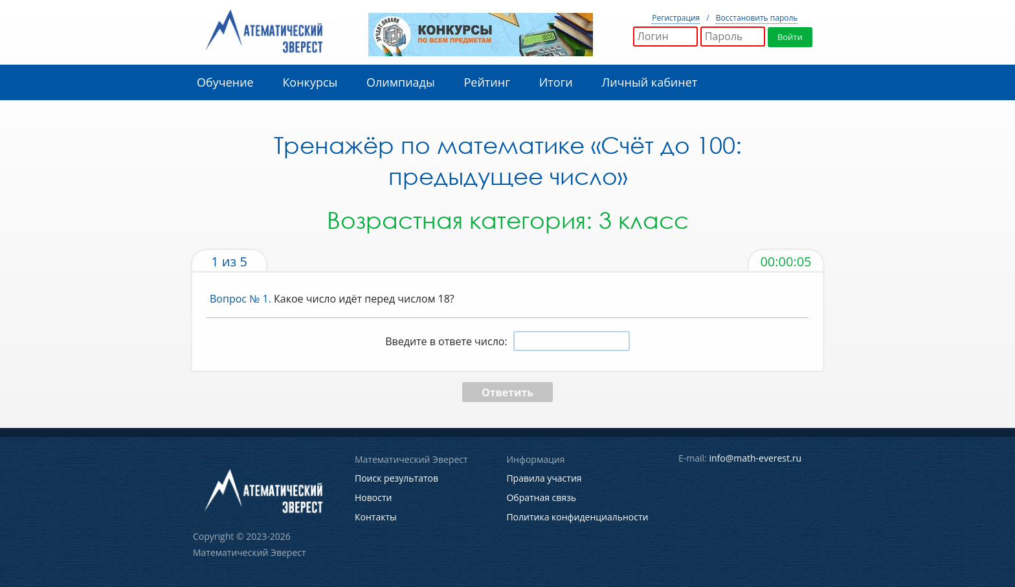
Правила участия (543, 478)
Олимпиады (400, 82)
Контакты (376, 515)
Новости (373, 497)
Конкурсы (309, 82)
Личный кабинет (650, 82)
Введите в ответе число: (446, 341)
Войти (790, 37)
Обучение (225, 82)
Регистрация (676, 17)
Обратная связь (541, 497)
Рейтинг (486, 82)
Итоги (556, 82)
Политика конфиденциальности (577, 515)
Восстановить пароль (757, 17)
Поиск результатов (396, 478)
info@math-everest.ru (755, 458)
